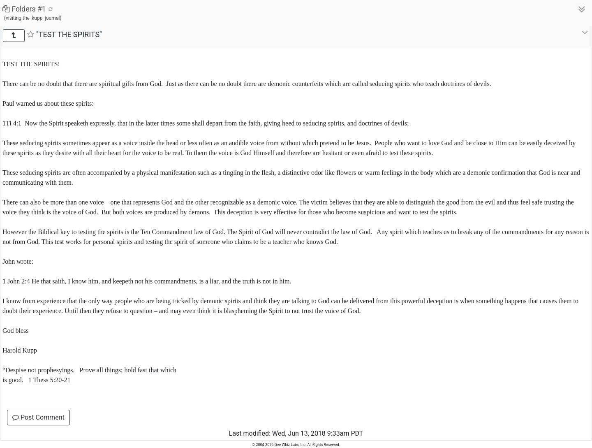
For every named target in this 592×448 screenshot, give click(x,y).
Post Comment (38, 417)
